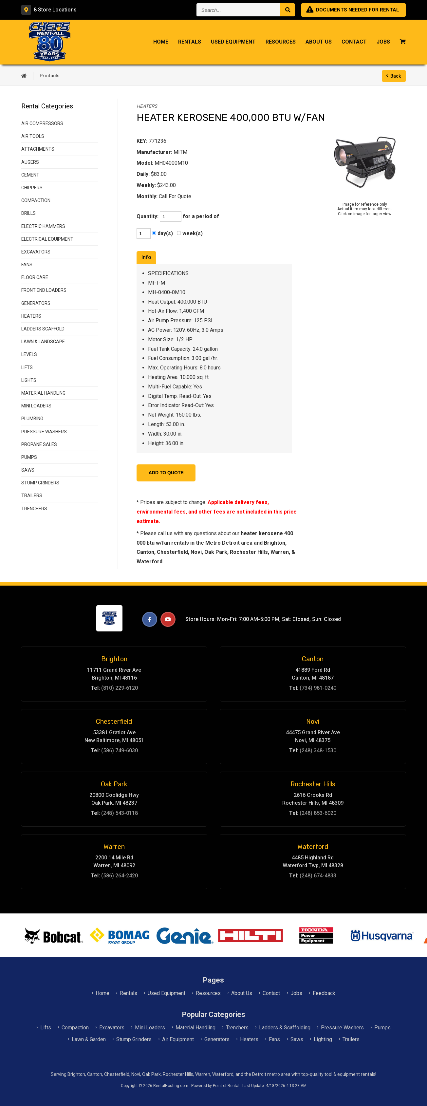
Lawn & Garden (89, 1039)
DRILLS (28, 213)
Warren (114, 847)
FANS (26, 264)
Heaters (249, 1039)
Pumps (382, 1027)
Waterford (312, 847)
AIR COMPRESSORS (42, 123)
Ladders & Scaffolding (284, 1027)
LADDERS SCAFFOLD (43, 328)
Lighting (323, 1039)
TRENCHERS (34, 508)
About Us (319, 42)
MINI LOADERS (36, 405)
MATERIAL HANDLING (43, 393)
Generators (217, 1039)
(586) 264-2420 (119, 875)
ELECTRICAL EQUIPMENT (47, 239)
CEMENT (30, 175)
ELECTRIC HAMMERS (43, 226)
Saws (296, 1039)
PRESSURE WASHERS (44, 431)
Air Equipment (178, 1039)
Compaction (75, 1027)
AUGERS (30, 162)
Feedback (324, 993)
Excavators (111, 1027)
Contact (354, 42)
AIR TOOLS (32, 136)
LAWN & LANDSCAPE (43, 341)
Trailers (351, 1039)
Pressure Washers (342, 1027)
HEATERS (31, 316)
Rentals (189, 42)
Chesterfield (114, 721)
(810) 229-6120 (119, 688)
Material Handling (195, 1027)
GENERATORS (35, 303)
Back (395, 76)
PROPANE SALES (39, 444)
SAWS (27, 470)
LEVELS (29, 354)
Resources (281, 42)
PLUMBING (32, 418)
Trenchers (237, 1027)
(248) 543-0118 (119, 813)
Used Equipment (233, 42)
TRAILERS (31, 495)
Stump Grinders (134, 1039)
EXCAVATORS (35, 251)
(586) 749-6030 (119, 750)
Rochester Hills (312, 784)
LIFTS (27, 367)
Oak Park (114, 784)
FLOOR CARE (34, 277)
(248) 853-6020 (318, 813)
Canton (313, 659)
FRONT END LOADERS (43, 290)
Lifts (45, 1027)
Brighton (114, 659)
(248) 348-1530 (318, 750)
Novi (312, 721)
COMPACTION (35, 200)
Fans (274, 1039)
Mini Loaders (150, 1027)
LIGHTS (28, 380)
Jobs (383, 42)
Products (50, 75)
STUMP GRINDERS (40, 482)
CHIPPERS (32, 187)
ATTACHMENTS (37, 149)
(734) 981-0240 (318, 688)
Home (160, 42)
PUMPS (29, 457)
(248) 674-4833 (318, 875)
